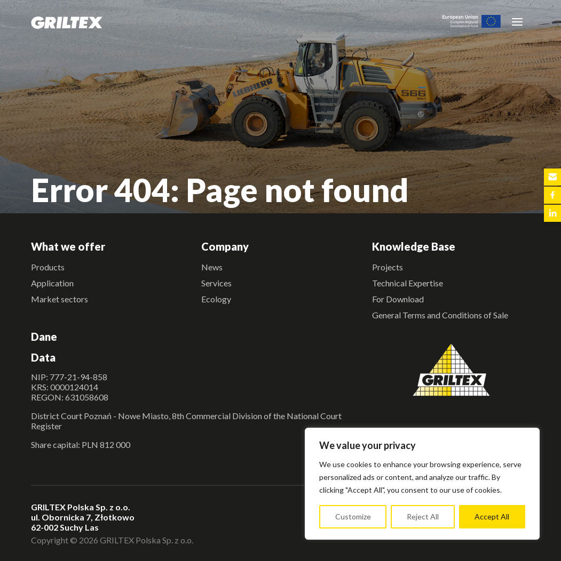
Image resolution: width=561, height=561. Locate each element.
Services (216, 283)
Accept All (492, 516)
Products (48, 267)
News (212, 267)
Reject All (423, 516)
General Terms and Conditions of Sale (440, 315)
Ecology (216, 299)
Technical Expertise (407, 283)
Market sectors (59, 299)
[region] (422, 484)
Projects (387, 267)
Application (52, 283)
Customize (353, 516)
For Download (398, 299)
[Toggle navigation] (517, 21)
